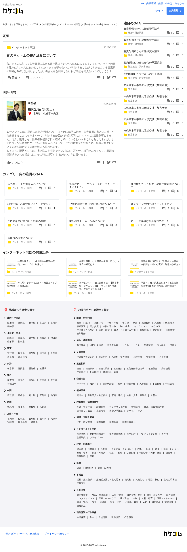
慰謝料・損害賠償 (120, 357)
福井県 (10, 326)
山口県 (54, 395)
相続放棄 (89, 368)
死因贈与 (94, 372)
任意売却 (81, 483)
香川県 (21, 407)
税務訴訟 (115, 517)
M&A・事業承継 (100, 495)
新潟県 (32, 322)
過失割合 (103, 357)
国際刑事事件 (129, 422)
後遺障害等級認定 (85, 357)
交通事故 (81, 352)
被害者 (80, 449)
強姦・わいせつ (171, 449)
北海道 (10, 338)
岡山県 (32, 395)
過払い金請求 (96, 345)
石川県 (54, 322)
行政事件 (128, 517)
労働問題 (81, 379)
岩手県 (32, 338)
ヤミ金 (136, 345)
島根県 (21, 395)
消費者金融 (112, 345)
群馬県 (32, 353)
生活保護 (81, 517)
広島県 (43, 395)
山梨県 (10, 322)
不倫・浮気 (112, 322)
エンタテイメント (85, 498)
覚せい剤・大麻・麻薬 (150, 453)
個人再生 (161, 345)
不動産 (80, 475)
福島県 (21, 341)
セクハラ (94, 383)
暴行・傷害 (82, 453)
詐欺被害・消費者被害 (87, 402)
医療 (79, 463)
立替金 (154, 395)
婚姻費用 (146, 322)
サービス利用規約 (30, 533)
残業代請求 (108, 383)
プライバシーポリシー (57, 533)
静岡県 (21, 368)
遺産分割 (118, 368)
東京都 (10, 357)
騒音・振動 (153, 479)
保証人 (173, 345)
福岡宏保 (41, 109)
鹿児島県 (22, 422)
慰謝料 (157, 322)
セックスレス (140, 326)
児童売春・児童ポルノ (122, 449)
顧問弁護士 (82, 495)
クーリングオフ (134, 410)
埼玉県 (43, 353)
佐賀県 (21, 418)
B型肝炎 (89, 468)
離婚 (79, 322)
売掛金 (80, 395)
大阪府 (32, 380)
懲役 (92, 456)
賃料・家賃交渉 (84, 479)
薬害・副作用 (104, 468)
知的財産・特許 (134, 495)
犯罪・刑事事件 (84, 444)
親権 (87, 322)
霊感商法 (100, 410)
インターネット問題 (86, 429)
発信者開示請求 (97, 434)
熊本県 (43, 418)
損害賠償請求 (116, 434)
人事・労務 (117, 495)
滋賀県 (10, 380)
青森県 (21, 338)
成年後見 (165, 368)
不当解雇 (156, 383)
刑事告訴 (131, 434)
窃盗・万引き (98, 453)
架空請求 (135, 407)
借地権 (128, 479)
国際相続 (113, 422)
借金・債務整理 (84, 340)
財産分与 (98, 322)
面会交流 (94, 326)
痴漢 (148, 449)
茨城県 (10, 353)
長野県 (21, 322)
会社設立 (81, 505)
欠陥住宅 (140, 479)
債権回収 (81, 390)
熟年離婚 (81, 333)
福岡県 (10, 418)
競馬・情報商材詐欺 (154, 407)
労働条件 (131, 383)
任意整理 (148, 345)
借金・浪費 (104, 330)
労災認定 (169, 383)
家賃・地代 (117, 395)
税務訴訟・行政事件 (86, 512)
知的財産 (156, 502)
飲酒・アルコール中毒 (125, 330)
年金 (92, 517)
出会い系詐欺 (116, 410)
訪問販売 (100, 407)
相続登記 (152, 368)
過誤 (79, 468)
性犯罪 (104, 449)
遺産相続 (81, 364)
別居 (135, 322)
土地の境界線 (170, 479)
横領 (120, 453)
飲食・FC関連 (99, 502)
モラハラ (155, 326)
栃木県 (21, 353)
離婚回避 (81, 326)
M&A (145, 502)
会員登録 (175, 11)
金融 (135, 498)
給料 (120, 383)
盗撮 (157, 449)
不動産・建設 (131, 502)
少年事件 (92, 449)
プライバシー (96, 437)
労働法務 (169, 502)
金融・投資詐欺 (84, 407)
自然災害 (102, 517)
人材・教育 (147, 498)
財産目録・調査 (110, 372)
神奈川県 (22, 357)
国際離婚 (170, 330)
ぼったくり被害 (84, 410)
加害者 (169, 453)
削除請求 (81, 434)
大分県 (54, 418)
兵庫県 (43, 380)
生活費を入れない (85, 330)
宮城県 (43, 338)
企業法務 (81, 490)
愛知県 (32, 368)
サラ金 (125, 345)
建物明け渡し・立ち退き (108, 479)
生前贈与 (81, 372)
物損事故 (150, 357)
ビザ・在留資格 (84, 422)
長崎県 (32, 418)
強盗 (111, 453)
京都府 (21, 380)
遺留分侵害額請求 (135, 368)
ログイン (158, 10)
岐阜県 (10, 368)
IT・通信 (124, 498)
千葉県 (54, 353)
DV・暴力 (125, 326)
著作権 (164, 434)
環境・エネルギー (165, 498)
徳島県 (10, 407)
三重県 (43, 368)
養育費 (125, 322)
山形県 (10, 341)
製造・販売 (115, 502)
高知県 (43, 407)
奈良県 (54, 380)
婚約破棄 (157, 330)
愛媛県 (32, 407)
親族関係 (144, 330)
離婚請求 (169, 322)
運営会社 (10, 533)
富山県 (43, 322)
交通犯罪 (131, 453)
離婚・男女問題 (84, 318)
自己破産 (81, 345)
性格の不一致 (109, 326)
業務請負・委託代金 (97, 395)
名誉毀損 (81, 437)
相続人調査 (103, 368)
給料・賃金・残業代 (136, 395)
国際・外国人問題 (85, 417)
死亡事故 (137, 357)
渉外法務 (170, 495)
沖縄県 (34, 422)
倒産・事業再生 (154, 495)
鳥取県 (10, 395)
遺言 (79, 368)
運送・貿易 (82, 502)
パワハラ (81, 383)
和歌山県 (11, 383)
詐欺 (140, 449)
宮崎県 (10, 422)
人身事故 (163, 357)
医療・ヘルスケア (107, 498)
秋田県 (54, 338)
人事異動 (144, 383)
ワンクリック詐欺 (118, 407)
